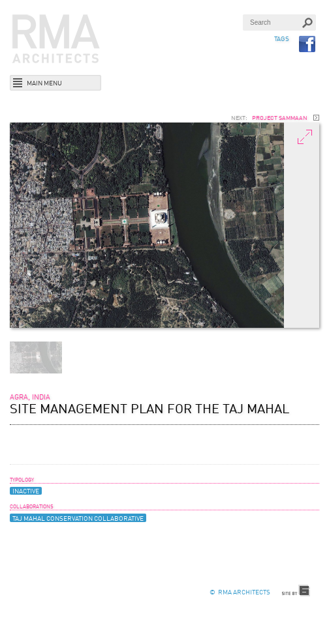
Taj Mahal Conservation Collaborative (78, 519)
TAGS (281, 39)
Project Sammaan (279, 118)
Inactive (25, 491)
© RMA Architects (240, 592)
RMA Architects (56, 39)
